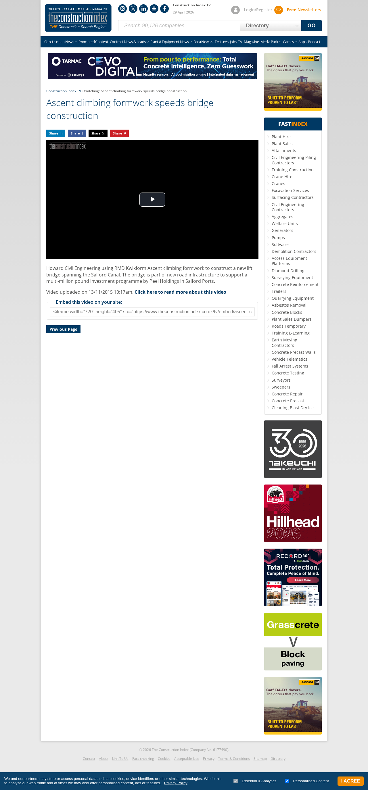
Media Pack (269, 41)
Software (280, 244)
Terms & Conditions (234, 758)
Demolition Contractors (294, 251)
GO (312, 25)
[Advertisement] (152, 401)
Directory (278, 758)
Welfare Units (285, 223)
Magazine (251, 41)
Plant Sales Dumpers (292, 319)
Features (221, 41)
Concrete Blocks (287, 312)
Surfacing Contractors (293, 197)
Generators (282, 230)
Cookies (164, 758)
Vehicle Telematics (289, 359)
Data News (201, 41)
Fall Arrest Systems (290, 366)
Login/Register (258, 9)
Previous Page (63, 329)
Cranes (278, 183)
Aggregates (282, 216)
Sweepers (281, 387)
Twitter (133, 8)
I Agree (350, 781)
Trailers (279, 291)
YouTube (154, 8)
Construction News (59, 41)
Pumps (278, 237)
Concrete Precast (288, 400)
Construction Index (78, 18)
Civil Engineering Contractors (288, 207)
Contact (89, 758)
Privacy (208, 758)
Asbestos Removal (289, 305)
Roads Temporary (289, 326)
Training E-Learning (291, 333)
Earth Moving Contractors (284, 342)
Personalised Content (307, 781)
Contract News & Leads (127, 41)
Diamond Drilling (288, 270)
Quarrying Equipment (293, 298)
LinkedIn (143, 8)
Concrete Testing (288, 373)
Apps (302, 41)
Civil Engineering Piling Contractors (294, 160)
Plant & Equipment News (169, 41)
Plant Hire (281, 136)
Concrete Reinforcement (295, 284)
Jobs (233, 41)
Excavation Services (290, 190)
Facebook (164, 8)
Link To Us (120, 758)
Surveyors (281, 380)
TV (240, 41)
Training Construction (293, 169)
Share (53, 133)
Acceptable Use (186, 758)
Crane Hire (282, 176)
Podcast (314, 41)
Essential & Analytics (254, 781)
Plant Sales (282, 143)
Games (288, 41)
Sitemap (260, 758)
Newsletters (304, 9)
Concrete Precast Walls (294, 352)
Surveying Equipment (292, 277)
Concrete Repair (287, 394)
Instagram (122, 8)
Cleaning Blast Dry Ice (293, 407)
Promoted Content (93, 41)
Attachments (284, 150)
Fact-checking (143, 758)
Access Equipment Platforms (289, 260)
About (103, 758)
